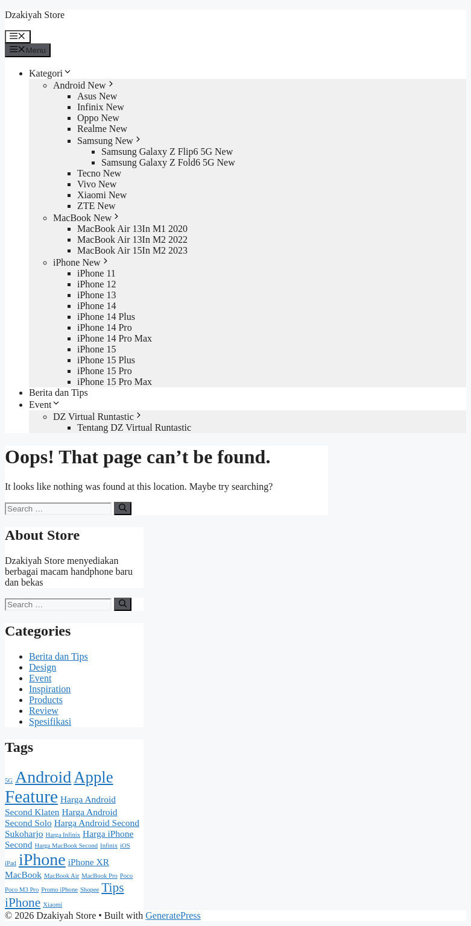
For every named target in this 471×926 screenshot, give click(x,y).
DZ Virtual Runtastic (98, 416)
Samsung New (110, 141)
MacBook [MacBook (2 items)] (23, 874)
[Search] (122, 508)
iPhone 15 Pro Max (114, 382)
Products (46, 700)
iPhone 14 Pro (104, 327)
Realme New (102, 129)
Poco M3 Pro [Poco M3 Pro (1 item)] (22, 889)
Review (43, 710)
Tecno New (99, 173)
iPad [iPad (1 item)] (10, 863)
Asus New (97, 96)
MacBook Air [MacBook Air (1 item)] (61, 875)
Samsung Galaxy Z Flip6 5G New (167, 151)
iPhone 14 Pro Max (114, 338)
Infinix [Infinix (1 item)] (109, 845)
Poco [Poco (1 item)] (126, 875)
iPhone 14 (96, 306)
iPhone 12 (96, 284)
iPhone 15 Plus (106, 360)
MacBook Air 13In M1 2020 (132, 229)
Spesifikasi (50, 721)
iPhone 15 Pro (104, 371)
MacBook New (87, 218)
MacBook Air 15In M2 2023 (132, 250)
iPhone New (81, 262)
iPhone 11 (96, 273)
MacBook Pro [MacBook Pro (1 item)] (99, 875)
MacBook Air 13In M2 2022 (132, 239)
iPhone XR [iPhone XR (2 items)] (88, 862)
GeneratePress (173, 915)
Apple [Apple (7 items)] (93, 777)
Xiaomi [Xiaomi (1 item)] (52, 904)
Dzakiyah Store (35, 15)
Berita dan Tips (58, 392)
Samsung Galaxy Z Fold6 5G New (168, 162)
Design (42, 667)
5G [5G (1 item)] (9, 780)
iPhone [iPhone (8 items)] (42, 859)
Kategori (50, 73)
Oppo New (98, 118)
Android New (84, 85)
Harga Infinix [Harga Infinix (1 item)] (63, 834)
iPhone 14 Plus (106, 316)
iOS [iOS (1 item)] (125, 845)
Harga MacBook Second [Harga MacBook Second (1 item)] (66, 845)
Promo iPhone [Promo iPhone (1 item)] (59, 889)
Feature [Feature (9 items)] (31, 796)
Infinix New (100, 107)
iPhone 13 (96, 295)
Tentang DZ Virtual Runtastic (134, 427)
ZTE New (96, 206)
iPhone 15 (96, 349)
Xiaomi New (102, 195)
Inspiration (50, 689)
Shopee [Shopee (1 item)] (89, 889)
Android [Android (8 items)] (43, 777)
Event (45, 404)
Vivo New (96, 184)
